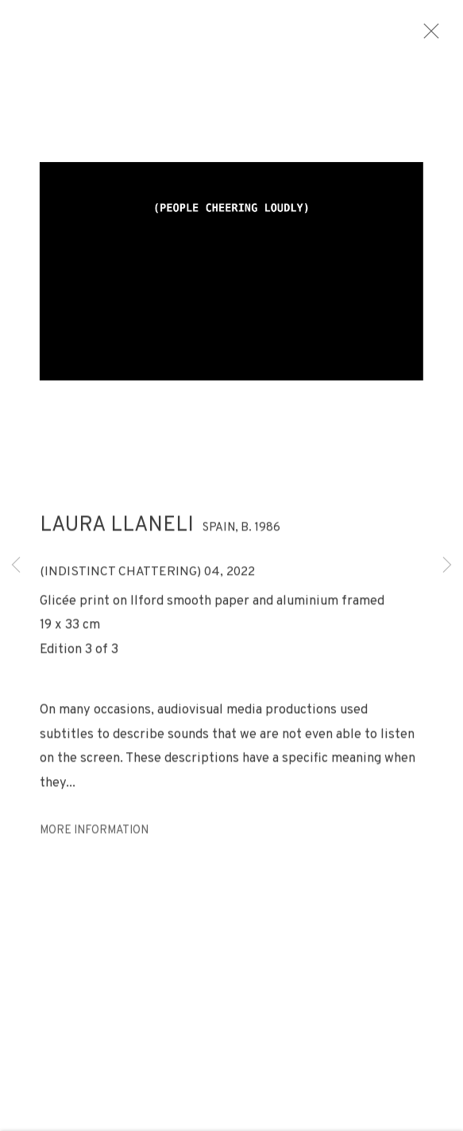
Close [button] (446, 36)
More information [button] (94, 839)
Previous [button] (16, 566)
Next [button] (447, 566)
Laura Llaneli (117, 533)
